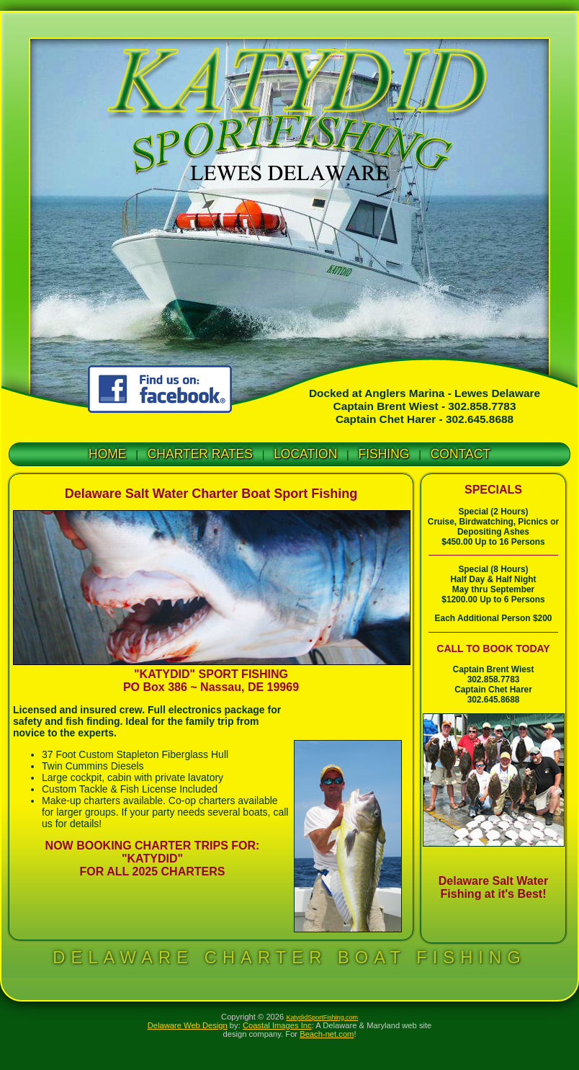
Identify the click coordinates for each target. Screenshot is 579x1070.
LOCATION (305, 454)
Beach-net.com (327, 1034)
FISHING (384, 454)
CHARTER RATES (200, 454)
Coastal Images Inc (277, 1025)
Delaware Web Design (188, 1025)
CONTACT (460, 454)
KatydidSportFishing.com (322, 1017)
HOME (108, 454)
